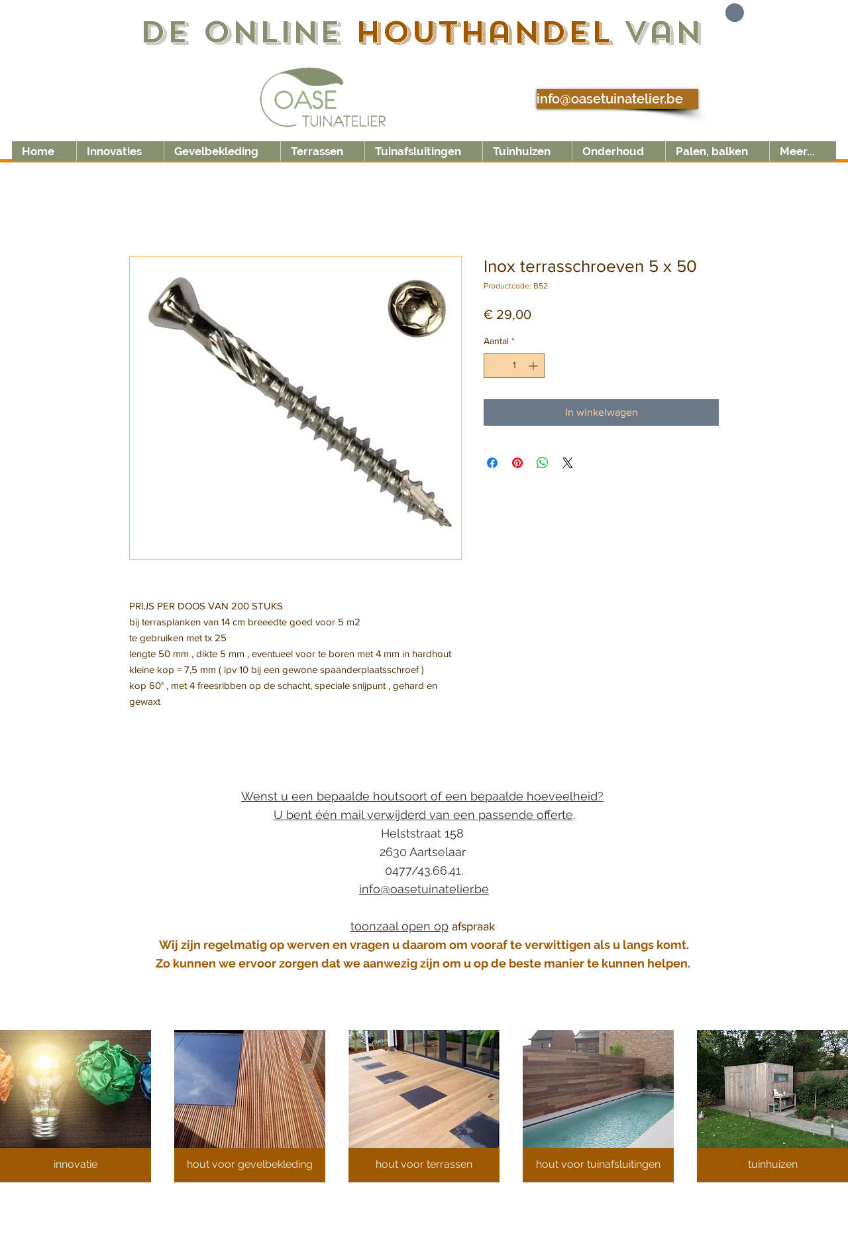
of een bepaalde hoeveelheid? (517, 796)
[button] (721, 12)
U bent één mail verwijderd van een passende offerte (423, 815)
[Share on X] (568, 463)
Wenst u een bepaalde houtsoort (336, 796)
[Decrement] (494, 365)
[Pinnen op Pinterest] (517, 463)
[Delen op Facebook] (492, 463)
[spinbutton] (514, 365)
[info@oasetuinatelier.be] (617, 99)
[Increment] (534, 365)
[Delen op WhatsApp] (543, 463)
